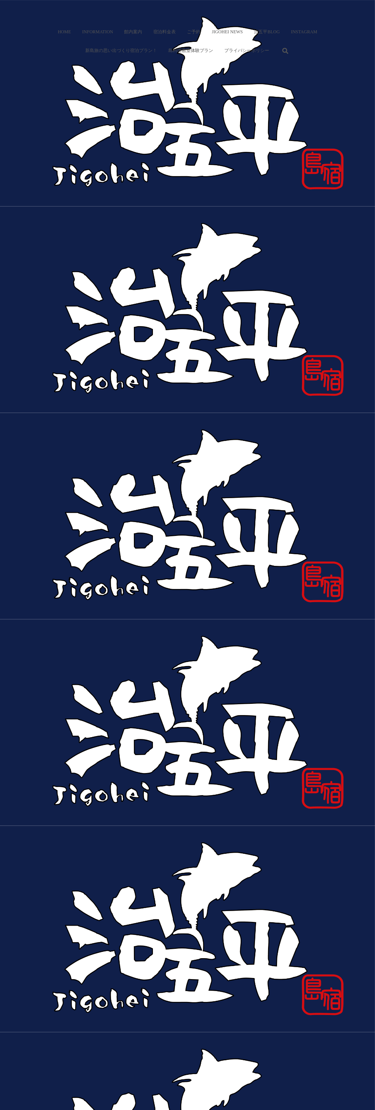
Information (97, 31)
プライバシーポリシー (246, 50)
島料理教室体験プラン (190, 50)
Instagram (304, 31)
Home (64, 31)
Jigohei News (227, 31)
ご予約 (193, 31)
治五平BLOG (267, 31)
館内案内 (133, 31)
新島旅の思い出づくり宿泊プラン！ (121, 50)
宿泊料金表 (164, 31)
